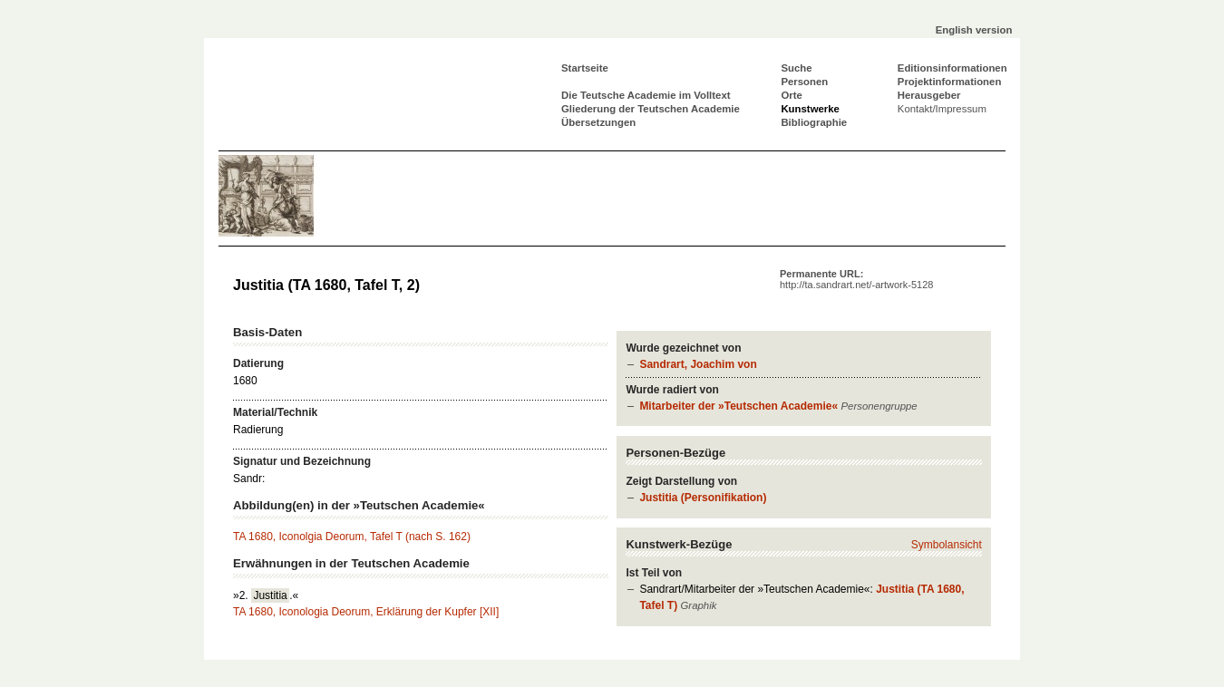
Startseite (584, 68)
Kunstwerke (810, 108)
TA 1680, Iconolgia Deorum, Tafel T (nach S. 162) (352, 536)
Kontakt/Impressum (942, 108)
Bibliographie (814, 122)
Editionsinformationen (952, 68)
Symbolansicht (946, 544)
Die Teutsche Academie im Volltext (646, 95)
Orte (791, 95)
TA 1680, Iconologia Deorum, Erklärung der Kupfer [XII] (366, 611)
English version (974, 29)
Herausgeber (929, 95)
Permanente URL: (856, 279)
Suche (796, 68)
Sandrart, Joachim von (697, 364)
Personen (804, 81)
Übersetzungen (598, 122)
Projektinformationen (950, 81)
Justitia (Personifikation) (702, 497)
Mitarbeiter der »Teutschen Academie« (738, 406)
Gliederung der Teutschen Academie (650, 108)
